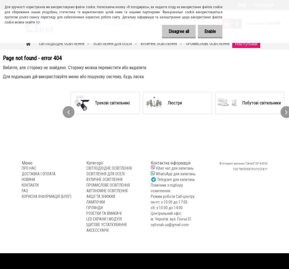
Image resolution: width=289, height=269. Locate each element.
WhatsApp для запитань (176, 174)
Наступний (246, 43)
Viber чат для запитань (175, 168)
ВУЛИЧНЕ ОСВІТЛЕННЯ (159, 43)
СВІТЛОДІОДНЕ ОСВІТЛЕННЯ (61, 43)
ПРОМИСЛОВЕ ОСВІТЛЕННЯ (207, 43)
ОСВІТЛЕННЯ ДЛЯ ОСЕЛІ (112, 43)
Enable (209, 31)
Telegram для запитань (176, 179)
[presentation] (69, 112)
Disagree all (177, 31)
